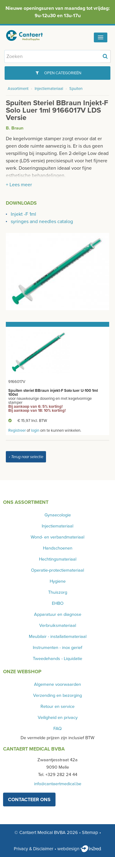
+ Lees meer (19, 185)
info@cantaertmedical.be (57, 783)
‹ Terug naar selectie (26, 456)
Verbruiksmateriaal (57, 625)
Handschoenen (57, 548)
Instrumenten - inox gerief (57, 647)
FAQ (57, 728)
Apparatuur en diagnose (57, 614)
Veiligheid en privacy (58, 717)
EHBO (57, 603)
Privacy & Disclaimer (33, 848)
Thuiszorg (57, 592)
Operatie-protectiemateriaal (57, 570)
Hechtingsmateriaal (57, 559)
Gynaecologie (57, 515)
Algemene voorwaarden (57, 684)
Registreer (17, 430)
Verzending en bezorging (57, 695)
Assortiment (18, 88)
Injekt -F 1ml (23, 214)
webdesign (79, 848)
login (35, 430)
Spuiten (75, 88)
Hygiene (58, 581)
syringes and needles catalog (42, 221)
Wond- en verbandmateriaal (57, 537)
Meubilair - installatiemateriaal (57, 636)
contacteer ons (29, 800)
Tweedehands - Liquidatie (57, 658)
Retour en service (57, 706)
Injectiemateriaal (49, 88)
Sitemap (90, 832)
